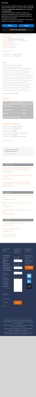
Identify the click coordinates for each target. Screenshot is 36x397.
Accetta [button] (26, 25)
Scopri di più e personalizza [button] (18, 29)
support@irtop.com (8, 288)
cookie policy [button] (7, 11)
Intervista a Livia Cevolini (9, 234)
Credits (6, 302)
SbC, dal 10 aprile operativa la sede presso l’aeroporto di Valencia (17, 175)
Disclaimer (7, 298)
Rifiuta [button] (10, 25)
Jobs (5, 305)
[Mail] (29, 286)
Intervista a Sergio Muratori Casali (12, 223)
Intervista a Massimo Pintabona (11, 228)
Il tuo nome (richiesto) (18, 258)
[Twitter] (29, 276)
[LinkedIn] (29, 281)
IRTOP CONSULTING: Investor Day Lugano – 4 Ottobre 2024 (18, 196)
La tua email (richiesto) (18, 265)
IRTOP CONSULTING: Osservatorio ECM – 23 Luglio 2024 (17, 203)
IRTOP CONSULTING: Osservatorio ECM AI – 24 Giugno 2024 (18, 210)
